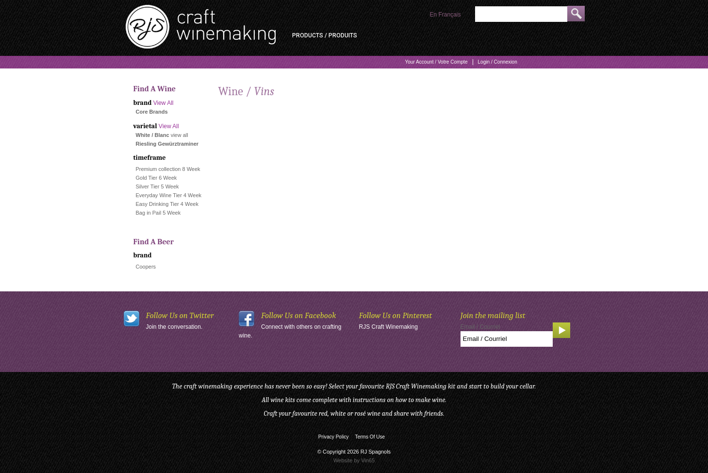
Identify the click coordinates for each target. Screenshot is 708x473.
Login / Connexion (497, 62)
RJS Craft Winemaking (388, 326)
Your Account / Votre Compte (436, 62)
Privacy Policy (333, 436)
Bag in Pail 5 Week (158, 213)
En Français (445, 14)
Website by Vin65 (354, 460)
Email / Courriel (480, 326)
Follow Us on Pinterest (395, 315)
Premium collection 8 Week (168, 169)
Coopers (146, 267)
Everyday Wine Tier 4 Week (169, 195)
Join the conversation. (174, 326)
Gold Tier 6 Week (156, 178)
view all (179, 135)
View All (163, 103)
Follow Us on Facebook (298, 315)
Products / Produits (324, 35)
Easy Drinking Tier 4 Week (167, 204)
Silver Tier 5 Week (157, 186)
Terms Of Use (370, 436)
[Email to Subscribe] (507, 339)
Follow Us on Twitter (180, 315)
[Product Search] (521, 14)
